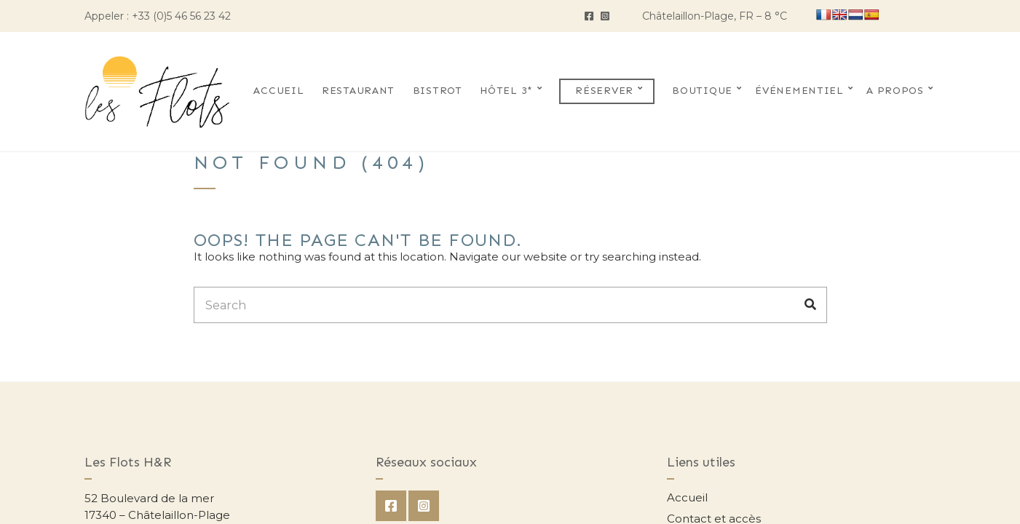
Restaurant (358, 90)
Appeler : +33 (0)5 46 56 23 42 (157, 16)
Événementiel (799, 90)
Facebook (589, 16)
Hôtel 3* (506, 90)
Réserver (604, 90)
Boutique (702, 90)
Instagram (605, 16)
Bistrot (437, 90)
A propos (895, 90)
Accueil (278, 90)
